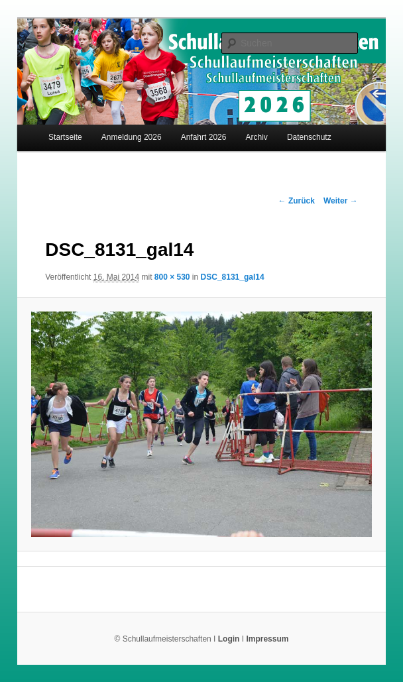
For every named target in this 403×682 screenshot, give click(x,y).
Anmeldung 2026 (131, 137)
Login (229, 639)
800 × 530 (172, 277)
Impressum (267, 639)
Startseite (65, 137)
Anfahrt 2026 (204, 137)
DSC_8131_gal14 (232, 277)
